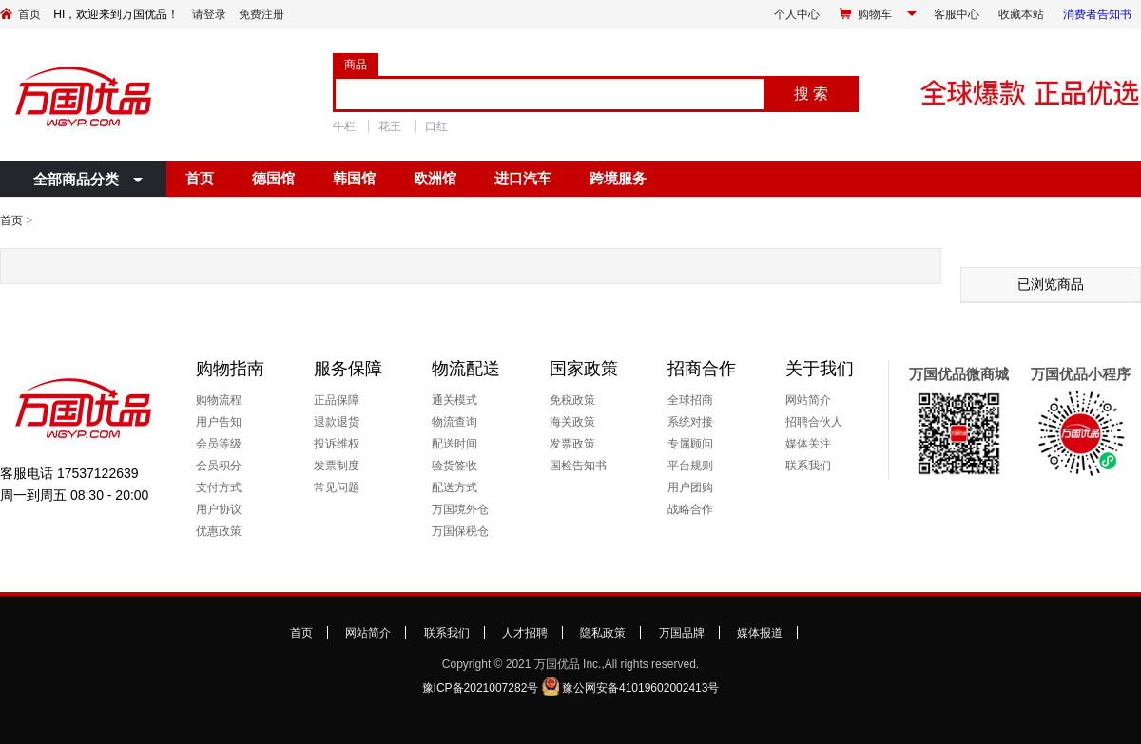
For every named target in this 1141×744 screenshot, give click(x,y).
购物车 (875, 14)
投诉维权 (336, 443)
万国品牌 (682, 632)
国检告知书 (578, 465)
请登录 (209, 14)
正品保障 (336, 400)
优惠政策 (219, 531)
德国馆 (273, 178)
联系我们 (808, 465)
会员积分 (219, 465)
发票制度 (336, 465)
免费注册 (261, 14)
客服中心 (956, 14)
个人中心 (797, 14)
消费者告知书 (1097, 14)
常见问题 (336, 487)
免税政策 (572, 400)
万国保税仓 (460, 531)
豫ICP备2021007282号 (480, 688)
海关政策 (572, 422)
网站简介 (808, 400)
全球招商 (690, 400)
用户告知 (219, 422)
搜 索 (811, 94)
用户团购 (690, 487)
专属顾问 (690, 443)
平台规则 (690, 465)
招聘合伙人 (813, 422)
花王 (389, 126)
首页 (29, 14)
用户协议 (219, 509)
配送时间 (454, 443)
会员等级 (219, 443)
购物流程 (219, 400)
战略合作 (690, 509)
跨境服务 (618, 178)
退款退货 (336, 422)
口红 (436, 126)
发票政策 (572, 443)
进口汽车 (522, 178)
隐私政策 (603, 632)
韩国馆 (354, 178)
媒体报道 (760, 632)
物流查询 (454, 422)
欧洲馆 (435, 178)
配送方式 (454, 487)
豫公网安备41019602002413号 (640, 688)
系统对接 (690, 422)
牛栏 (344, 126)
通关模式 (454, 400)
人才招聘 (525, 632)
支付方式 (219, 487)
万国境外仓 (460, 509)
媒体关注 (808, 443)
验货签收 (454, 465)
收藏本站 (1021, 14)
